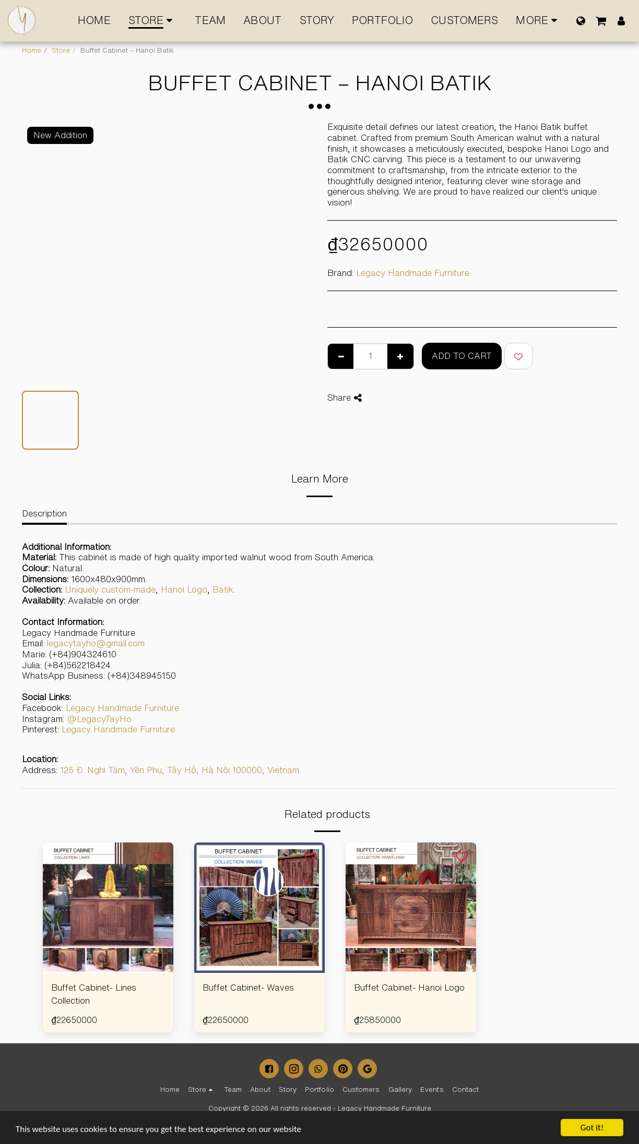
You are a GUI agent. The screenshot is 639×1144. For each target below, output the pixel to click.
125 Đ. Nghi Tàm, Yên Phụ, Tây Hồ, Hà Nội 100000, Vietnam (179, 770)
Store (61, 50)
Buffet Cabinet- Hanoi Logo (409, 987)
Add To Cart (462, 356)
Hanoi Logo (184, 589)
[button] (601, 21)
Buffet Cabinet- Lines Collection (93, 994)
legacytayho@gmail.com (96, 643)
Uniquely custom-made (110, 589)
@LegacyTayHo (99, 719)
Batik (222, 589)
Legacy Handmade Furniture (412, 273)
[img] (108, 907)
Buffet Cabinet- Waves (248, 987)
